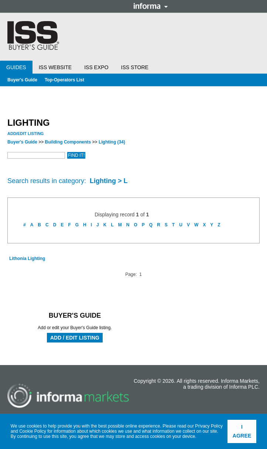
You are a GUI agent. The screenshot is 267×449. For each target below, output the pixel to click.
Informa (151, 6)
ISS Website (55, 67)
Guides (16, 67)
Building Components (68, 142)
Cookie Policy (32, 431)
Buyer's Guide (22, 79)
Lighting (112, 142)
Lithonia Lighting (27, 258)
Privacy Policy (209, 426)
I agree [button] (242, 431)
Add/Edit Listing (25, 133)
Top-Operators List (64, 79)
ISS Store (134, 67)
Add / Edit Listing (74, 338)
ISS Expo (96, 67)
